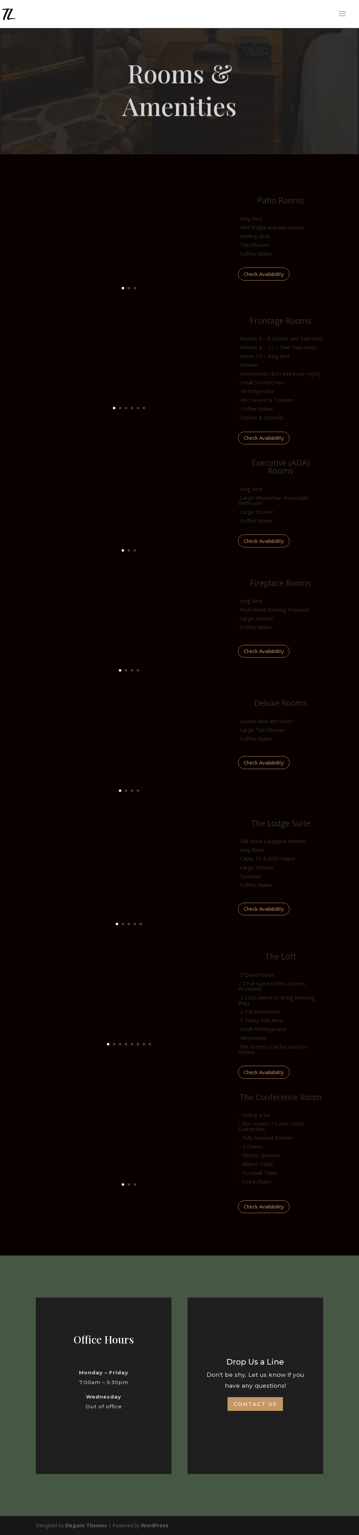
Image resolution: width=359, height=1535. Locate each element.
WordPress (154, 1525)
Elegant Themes (86, 1525)
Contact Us (255, 1404)
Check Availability (264, 273)
